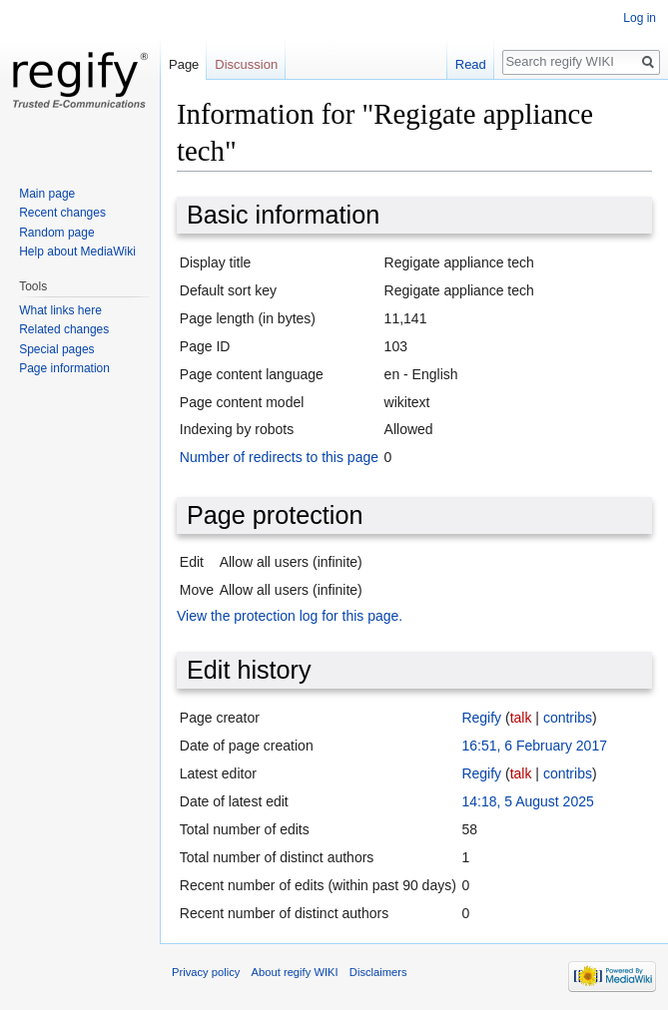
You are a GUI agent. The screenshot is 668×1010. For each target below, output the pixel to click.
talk (521, 718)
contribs (567, 718)
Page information (64, 368)
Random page (56, 233)
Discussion (246, 64)
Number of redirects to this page (279, 457)
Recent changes (62, 213)
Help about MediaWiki (77, 251)
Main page (47, 194)
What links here (60, 310)
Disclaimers (378, 972)
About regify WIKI (295, 972)
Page (184, 64)
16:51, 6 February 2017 (534, 746)
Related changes (64, 329)
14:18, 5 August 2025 (527, 801)
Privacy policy (206, 972)
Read (470, 64)
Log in (639, 18)
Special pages (56, 349)
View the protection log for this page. (289, 616)
